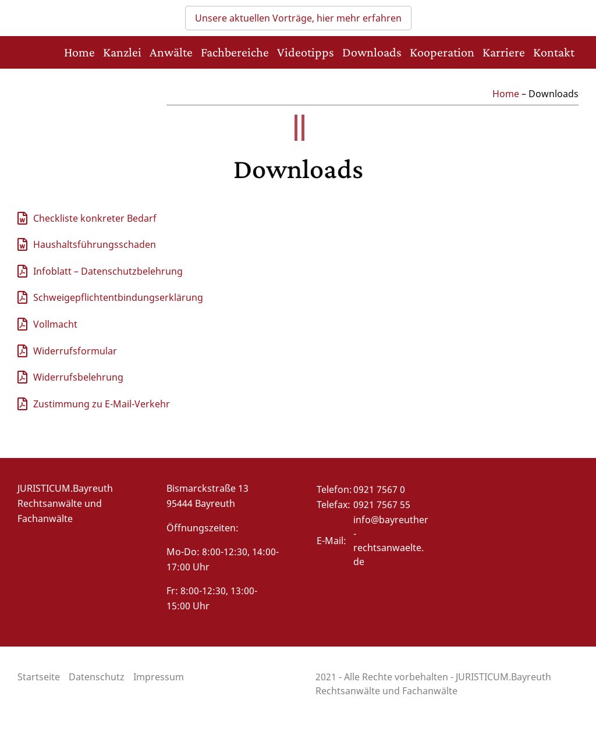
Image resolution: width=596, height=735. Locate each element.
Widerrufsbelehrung (78, 377)
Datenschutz (97, 676)
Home (79, 52)
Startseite (38, 676)
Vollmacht (55, 324)
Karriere (504, 52)
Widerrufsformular (75, 351)
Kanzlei (122, 52)
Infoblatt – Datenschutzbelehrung (108, 271)
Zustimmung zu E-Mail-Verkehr (101, 403)
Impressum (158, 676)
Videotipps (305, 52)
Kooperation (442, 52)
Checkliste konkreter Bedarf (95, 218)
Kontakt (553, 52)
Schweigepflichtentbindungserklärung (118, 297)
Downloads (372, 52)
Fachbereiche (235, 52)
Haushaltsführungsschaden (94, 244)
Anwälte (171, 52)
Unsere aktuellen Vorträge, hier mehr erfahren (298, 18)
